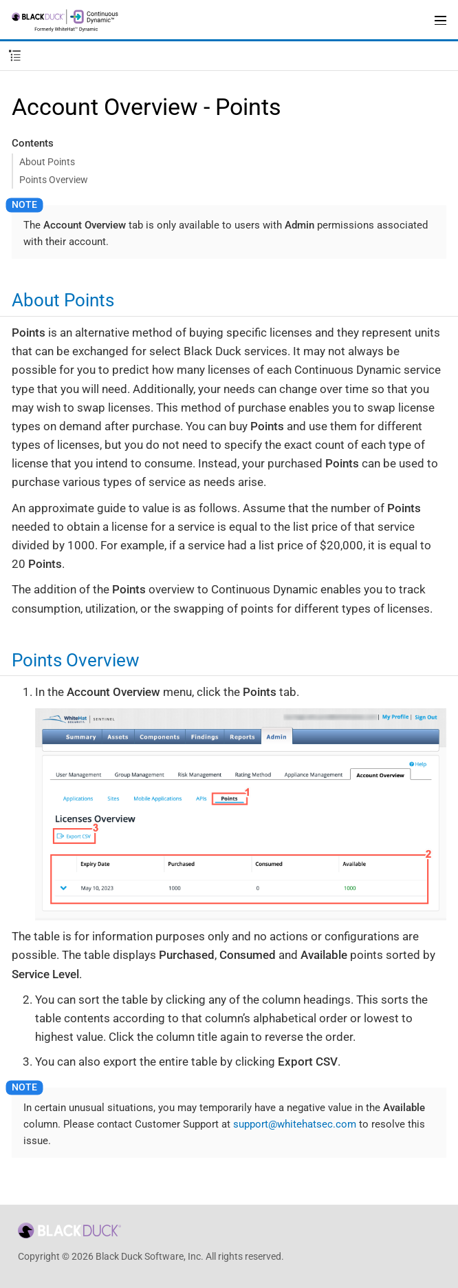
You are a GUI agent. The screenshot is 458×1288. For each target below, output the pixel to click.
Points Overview (53, 179)
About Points (47, 161)
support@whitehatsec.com (294, 1124)
